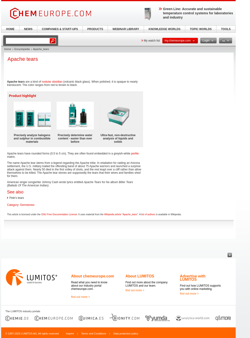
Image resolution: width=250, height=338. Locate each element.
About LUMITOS (139, 276)
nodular (46, 81)
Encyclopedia (22, 49)
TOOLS (226, 29)
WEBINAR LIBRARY (126, 29)
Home (7, 49)
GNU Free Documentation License (59, 214)
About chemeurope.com (92, 276)
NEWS (28, 29)
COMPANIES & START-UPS (60, 29)
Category (13, 205)
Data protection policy (125, 333)
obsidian (57, 81)
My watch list (152, 40)
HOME (10, 29)
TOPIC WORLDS (201, 29)
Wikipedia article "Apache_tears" (121, 214)
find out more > (80, 297)
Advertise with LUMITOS (192, 277)
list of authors (148, 214)
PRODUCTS (95, 29)
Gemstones (27, 205)
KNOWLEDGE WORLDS (165, 29)
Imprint (70, 333)
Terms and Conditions (93, 333)
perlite (135, 153)
